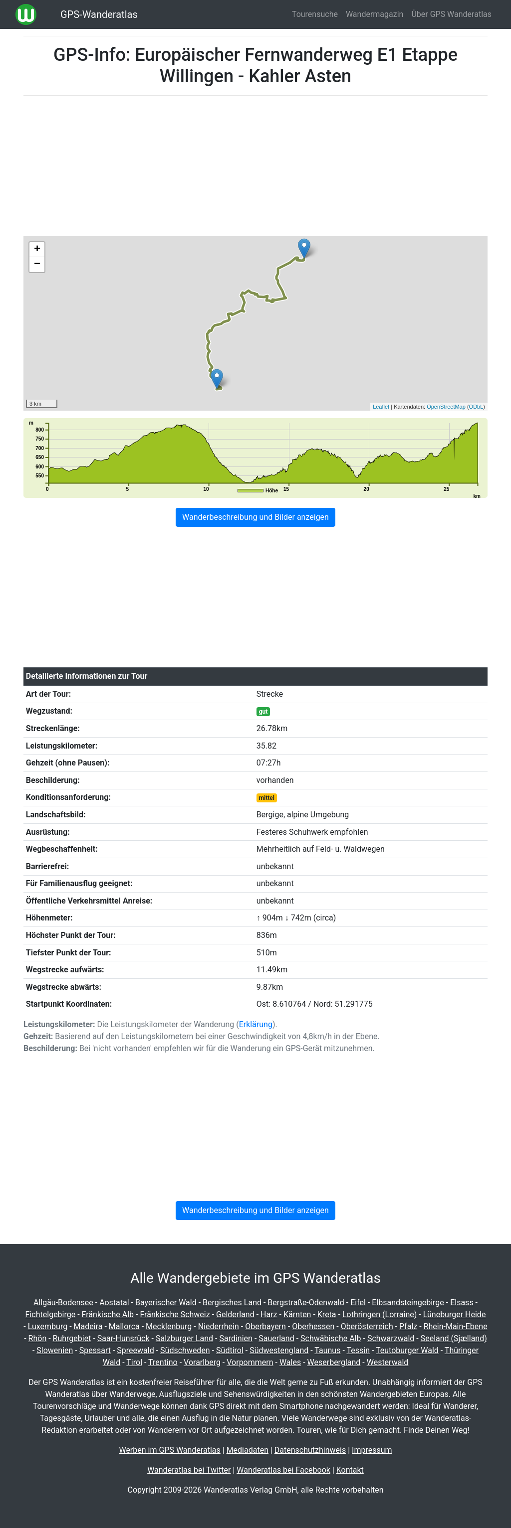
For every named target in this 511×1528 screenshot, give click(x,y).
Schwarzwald (390, 1338)
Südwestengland (279, 1350)
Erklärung (255, 1024)
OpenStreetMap (446, 407)
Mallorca (124, 1326)
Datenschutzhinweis (310, 1450)
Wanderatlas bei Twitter (189, 1470)
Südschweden (185, 1350)
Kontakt (350, 1470)
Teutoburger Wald (407, 1350)
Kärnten (297, 1314)
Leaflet (381, 407)
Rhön (37, 1338)
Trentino (163, 1362)
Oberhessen (313, 1326)
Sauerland (276, 1338)
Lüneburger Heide (454, 1314)
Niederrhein (218, 1326)
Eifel (358, 1302)
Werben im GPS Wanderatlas (169, 1450)
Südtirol (230, 1350)
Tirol (134, 1362)
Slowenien (54, 1350)
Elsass (461, 1302)
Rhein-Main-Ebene (456, 1326)
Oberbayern (265, 1326)
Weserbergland (334, 1362)
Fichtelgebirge (50, 1314)
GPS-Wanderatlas (99, 14)
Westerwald (388, 1362)
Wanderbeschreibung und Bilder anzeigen (255, 517)
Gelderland (235, 1314)
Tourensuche (315, 14)
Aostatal (114, 1302)
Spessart (95, 1350)
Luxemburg (47, 1326)
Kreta (326, 1314)
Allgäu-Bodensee (63, 1302)
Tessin (358, 1350)
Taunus (327, 1350)
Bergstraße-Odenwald (305, 1302)
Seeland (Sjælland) (454, 1338)
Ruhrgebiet (72, 1338)
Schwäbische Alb (330, 1338)
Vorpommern (250, 1362)
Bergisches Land (232, 1302)
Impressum (372, 1450)
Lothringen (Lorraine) (379, 1314)
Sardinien (235, 1338)
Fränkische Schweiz (175, 1314)
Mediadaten (247, 1450)
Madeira (88, 1326)
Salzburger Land (184, 1338)
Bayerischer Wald (166, 1302)
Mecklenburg (169, 1326)
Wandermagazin (375, 14)
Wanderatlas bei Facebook (283, 1470)
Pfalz (408, 1326)
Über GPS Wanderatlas (451, 14)
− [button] (37, 264)
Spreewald (135, 1350)
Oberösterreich (367, 1326)
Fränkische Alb (108, 1314)
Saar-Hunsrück (123, 1338)
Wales (290, 1362)
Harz (268, 1314)
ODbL (476, 407)
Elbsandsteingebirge (408, 1302)
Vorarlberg (202, 1362)
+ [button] (37, 249)
